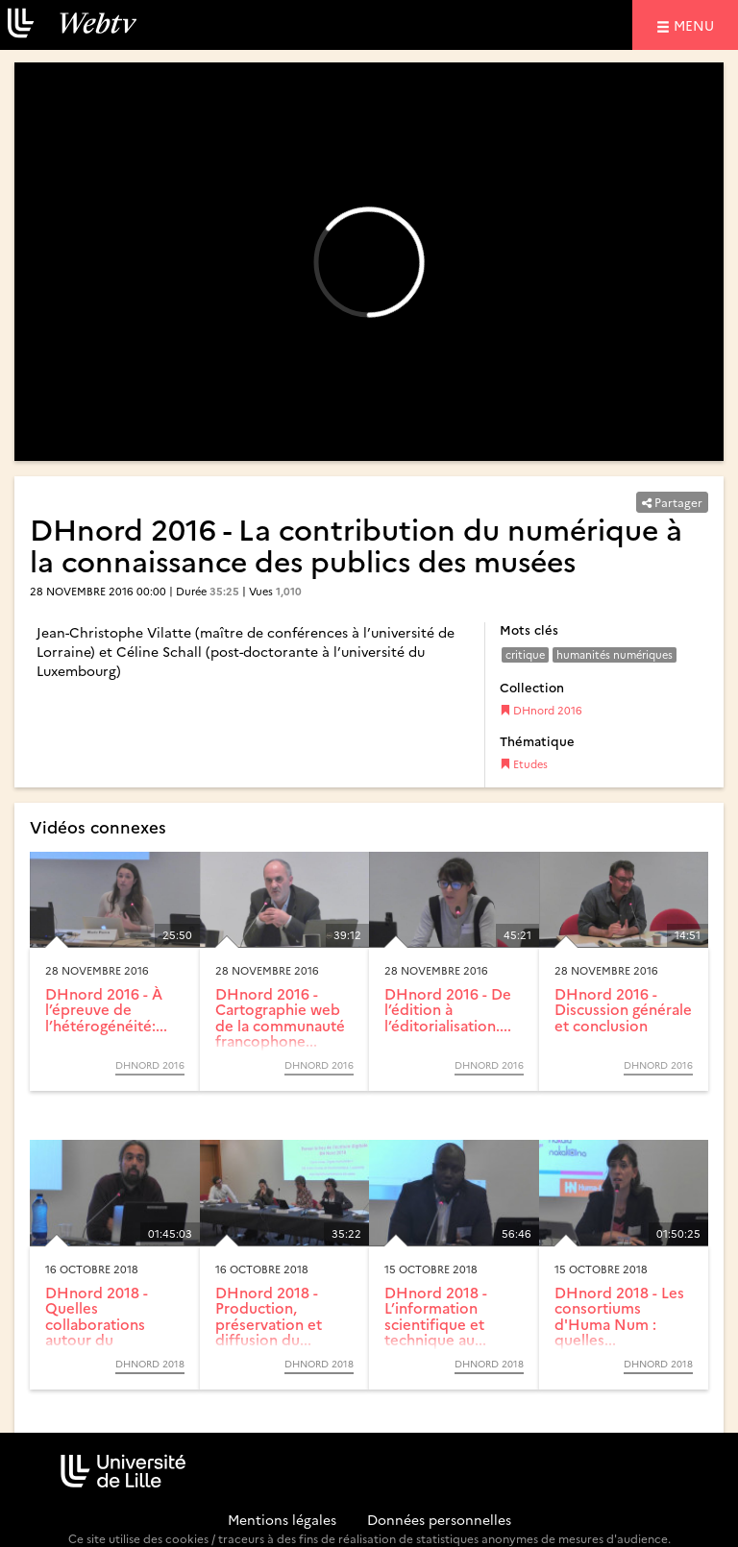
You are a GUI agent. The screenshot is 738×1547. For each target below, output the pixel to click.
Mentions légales (282, 1519)
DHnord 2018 (149, 1363)
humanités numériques (614, 654)
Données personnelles (439, 1519)
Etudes (524, 764)
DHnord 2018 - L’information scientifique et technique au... (435, 1316)
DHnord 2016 (541, 710)
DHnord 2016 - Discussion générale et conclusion (623, 1009)
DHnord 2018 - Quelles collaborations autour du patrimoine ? (96, 1324)
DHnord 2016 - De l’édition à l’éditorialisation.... (447, 1009)
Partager (672, 502)
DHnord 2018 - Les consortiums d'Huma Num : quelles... (619, 1316)
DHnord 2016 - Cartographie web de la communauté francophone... (280, 1017)
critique (525, 654)
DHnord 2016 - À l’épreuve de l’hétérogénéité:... (106, 1009)
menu (696, 24)
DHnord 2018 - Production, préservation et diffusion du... (268, 1316)
